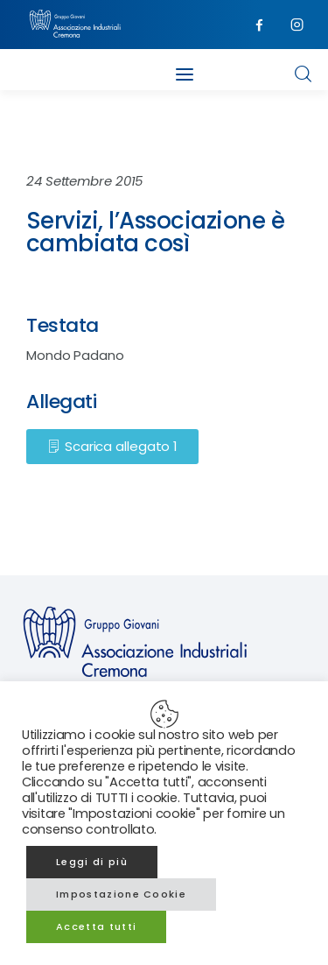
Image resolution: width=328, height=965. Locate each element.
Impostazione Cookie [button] (121, 894)
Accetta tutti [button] (96, 926)
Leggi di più (92, 862)
